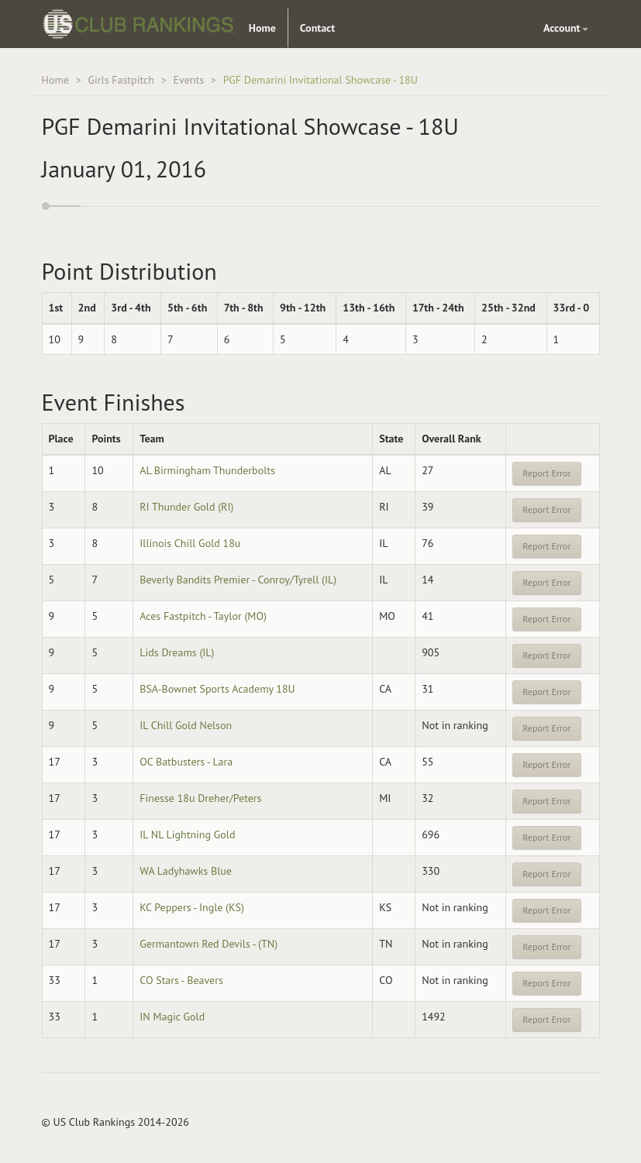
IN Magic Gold (172, 1017)
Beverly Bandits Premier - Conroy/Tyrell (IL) (238, 580)
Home (262, 28)
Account (565, 28)
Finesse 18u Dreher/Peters (200, 798)
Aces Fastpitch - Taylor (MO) (203, 616)
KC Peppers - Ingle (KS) (192, 907)
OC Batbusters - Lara (186, 762)
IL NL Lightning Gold (187, 834)
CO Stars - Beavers (181, 980)
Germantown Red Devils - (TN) (208, 944)
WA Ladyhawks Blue (186, 871)
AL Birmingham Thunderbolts (207, 470)
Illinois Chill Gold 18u (190, 543)
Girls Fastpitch (121, 80)
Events (189, 80)
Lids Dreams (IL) (177, 652)
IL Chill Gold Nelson (186, 725)
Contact (317, 28)
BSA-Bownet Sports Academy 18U (217, 689)
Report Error (546, 473)
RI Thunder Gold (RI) (186, 507)
